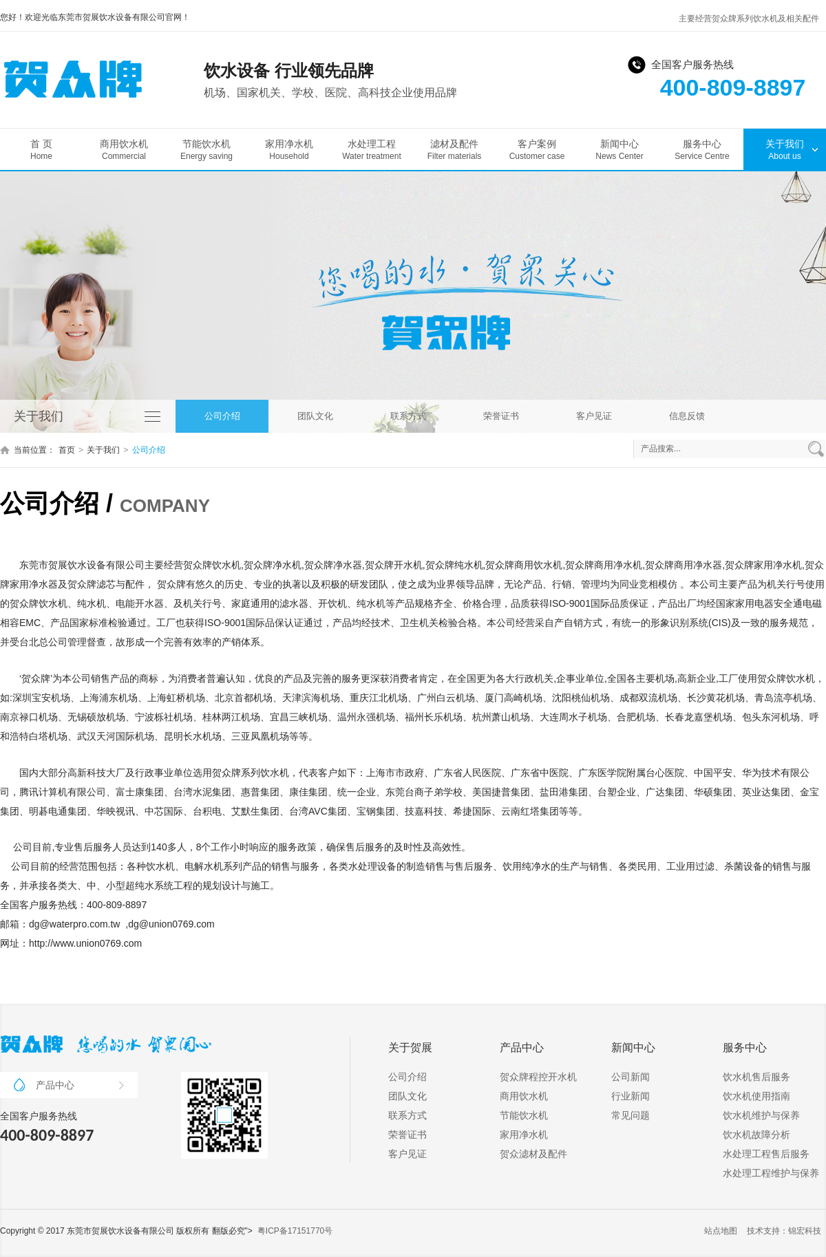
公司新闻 (630, 1076)
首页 (67, 450)
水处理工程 (371, 150)
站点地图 (720, 1231)
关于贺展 (410, 1047)
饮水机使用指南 (756, 1096)
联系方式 (408, 416)
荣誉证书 (501, 416)
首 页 (41, 150)
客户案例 (537, 150)
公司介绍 (222, 416)
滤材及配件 (454, 150)
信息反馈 (687, 416)
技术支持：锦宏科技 (784, 1231)
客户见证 (594, 416)
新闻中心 (619, 150)
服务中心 (702, 150)
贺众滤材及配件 (533, 1153)
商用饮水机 (124, 150)
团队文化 (315, 416)
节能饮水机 (206, 150)
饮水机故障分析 (756, 1134)
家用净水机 (289, 150)
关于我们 (784, 150)
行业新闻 (630, 1096)
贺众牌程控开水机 (538, 1076)
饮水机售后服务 (756, 1076)
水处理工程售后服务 (766, 1153)
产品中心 (80, 1085)
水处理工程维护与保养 (771, 1173)
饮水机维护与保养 (761, 1115)
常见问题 (630, 1115)
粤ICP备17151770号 (294, 1231)
